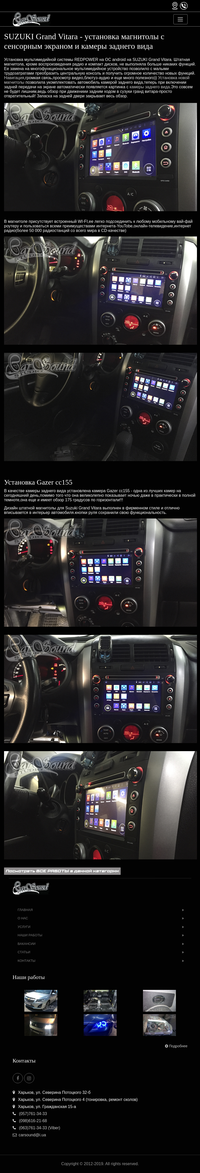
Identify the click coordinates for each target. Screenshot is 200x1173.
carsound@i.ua (29, 1135)
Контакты (26, 961)
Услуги (24, 927)
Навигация (14, 78)
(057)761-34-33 (30, 1114)
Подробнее (176, 1046)
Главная (25, 910)
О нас (23, 918)
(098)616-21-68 (30, 1121)
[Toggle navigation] (180, 19)
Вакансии (27, 944)
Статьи (24, 952)
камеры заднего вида (150, 87)
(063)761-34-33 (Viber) (36, 1128)
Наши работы (30, 935)
